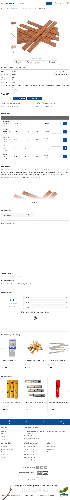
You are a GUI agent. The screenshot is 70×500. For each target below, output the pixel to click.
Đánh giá (52, 62)
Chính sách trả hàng (29, 449)
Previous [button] (13, 19)
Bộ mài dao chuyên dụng (7, 449)
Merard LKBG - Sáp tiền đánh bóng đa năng (58, 403)
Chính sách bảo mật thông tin (31, 451)
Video (29, 62)
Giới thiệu (3, 431)
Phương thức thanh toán (30, 457)
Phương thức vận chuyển (30, 460)
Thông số (40, 62)
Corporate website (29, 495)
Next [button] (13, 51)
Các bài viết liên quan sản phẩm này (10, 106)
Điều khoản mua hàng (29, 446)
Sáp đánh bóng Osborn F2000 (9, 360)
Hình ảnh (18, 62)
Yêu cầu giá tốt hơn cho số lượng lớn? (45, 103)
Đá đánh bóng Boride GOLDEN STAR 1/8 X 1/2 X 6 (35, 361)
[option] (13, 23)
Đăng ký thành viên (51, 446)
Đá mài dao (4, 446)
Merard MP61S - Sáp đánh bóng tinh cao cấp (34, 403)
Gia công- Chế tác (5, 454)
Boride (17, 103)
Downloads (50, 451)
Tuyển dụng (4, 439)
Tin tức (2, 436)
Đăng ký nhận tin (51, 449)
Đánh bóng (3, 457)
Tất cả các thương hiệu (6, 434)
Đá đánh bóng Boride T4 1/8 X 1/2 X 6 (57, 360)
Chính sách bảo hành (29, 454)
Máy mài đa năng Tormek (7, 451)
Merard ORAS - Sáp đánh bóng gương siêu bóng (11, 403)
